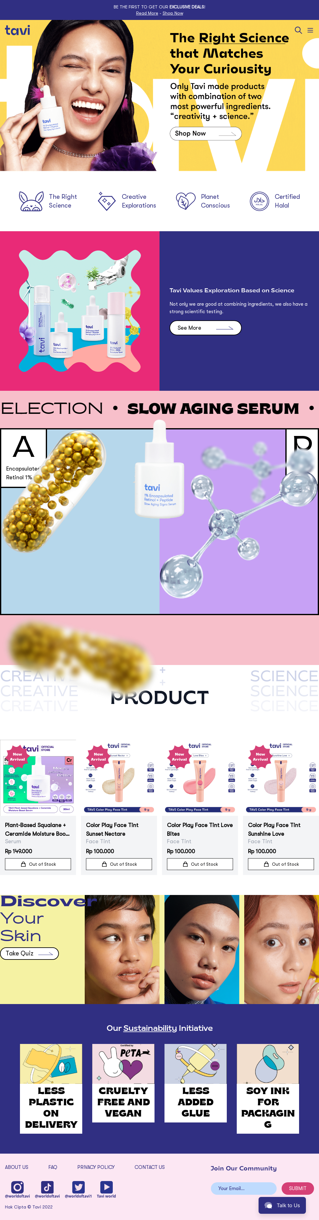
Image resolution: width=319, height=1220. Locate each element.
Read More (147, 13)
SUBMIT (298, 1188)
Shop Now (173, 13)
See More (206, 358)
